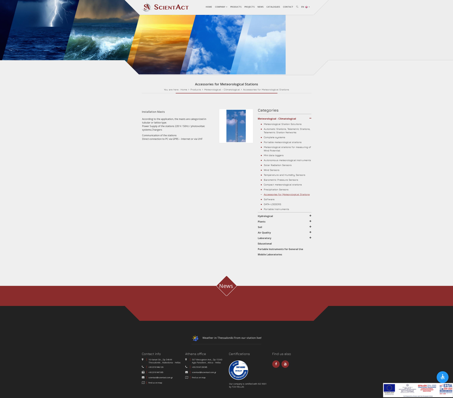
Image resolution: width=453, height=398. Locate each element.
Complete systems (273, 137)
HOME (209, 6)
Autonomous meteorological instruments (286, 160)
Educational (265, 243)
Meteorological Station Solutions (281, 124)
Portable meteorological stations (281, 142)
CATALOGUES (273, 6)
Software (267, 199)
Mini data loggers (272, 155)
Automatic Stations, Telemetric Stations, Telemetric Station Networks (285, 131)
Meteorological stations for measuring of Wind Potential (286, 149)
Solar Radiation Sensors (276, 165)
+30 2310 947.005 (155, 372)
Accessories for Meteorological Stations (266, 89)
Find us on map (155, 382)
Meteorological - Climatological (222, 89)
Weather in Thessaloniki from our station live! (226, 339)
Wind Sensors (270, 170)
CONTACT (288, 6)
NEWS (260, 6)
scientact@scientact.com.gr (160, 377)
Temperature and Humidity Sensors (283, 174)
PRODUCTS (235, 6)
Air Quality (284, 232)
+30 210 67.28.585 (199, 367)
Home (183, 89)
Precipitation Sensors (274, 189)
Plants (284, 221)
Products (195, 89)
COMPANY (221, 6)
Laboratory (284, 238)
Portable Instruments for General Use (280, 249)
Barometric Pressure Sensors (279, 179)
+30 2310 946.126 (155, 367)
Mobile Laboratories (270, 254)
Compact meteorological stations (281, 184)
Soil (284, 227)
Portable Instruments (275, 209)
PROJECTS (249, 6)
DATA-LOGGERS (271, 204)
